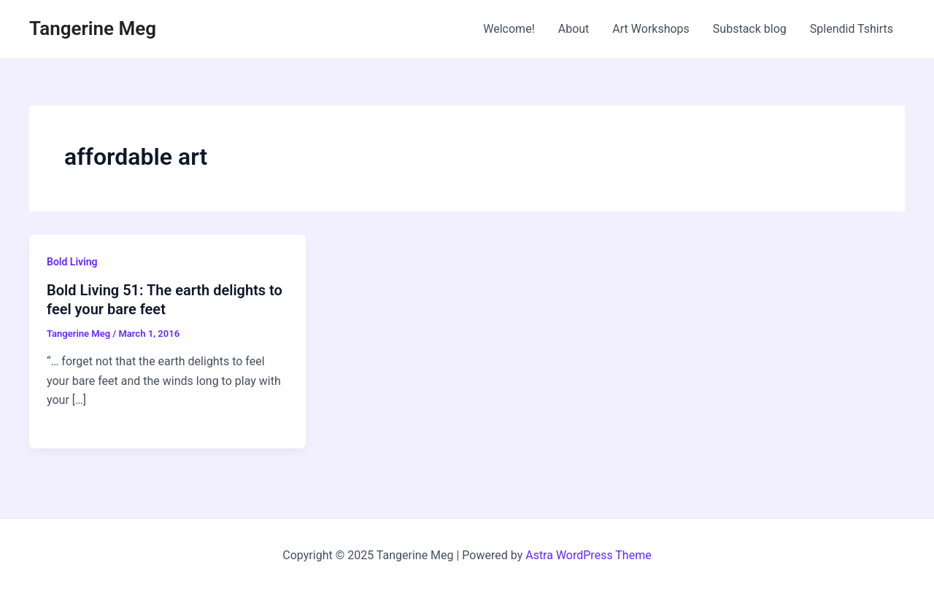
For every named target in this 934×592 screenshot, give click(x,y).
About (574, 29)
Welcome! (508, 29)
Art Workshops (651, 29)
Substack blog (750, 29)
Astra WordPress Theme (588, 555)
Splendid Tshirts (851, 29)
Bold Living (72, 262)
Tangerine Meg (92, 28)
